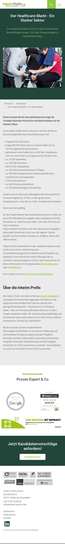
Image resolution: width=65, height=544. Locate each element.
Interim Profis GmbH (14, 4)
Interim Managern (49, 264)
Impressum (8, 511)
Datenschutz (9, 514)
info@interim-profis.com (15, 504)
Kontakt (7, 518)
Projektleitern (14, 267)
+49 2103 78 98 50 (12, 501)
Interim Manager (48, 296)
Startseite (8, 103)
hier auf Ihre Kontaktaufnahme (38, 274)
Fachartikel (21, 103)
